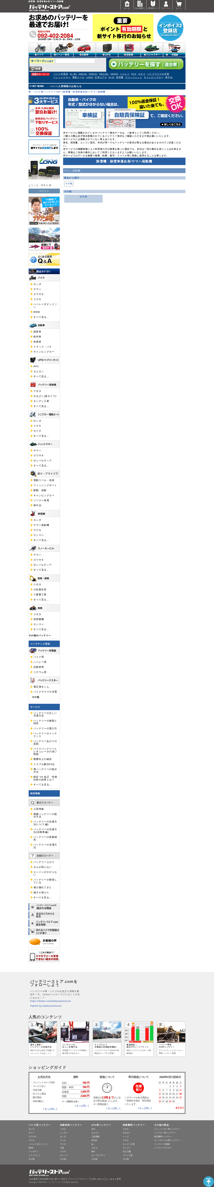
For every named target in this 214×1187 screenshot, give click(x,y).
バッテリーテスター (163, 1148)
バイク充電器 (60, 74)
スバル (63, 1140)
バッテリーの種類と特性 (45, 722)
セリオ (37, 431)
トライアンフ (34, 1155)
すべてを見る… (42, 784)
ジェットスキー (62, 77)
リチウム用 (40, 672)
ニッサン (64, 1133)
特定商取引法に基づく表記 (53, 1179)
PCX (133, 74)
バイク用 (38, 657)
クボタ (37, 391)
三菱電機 (95, 1136)
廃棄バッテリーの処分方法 (45, 815)
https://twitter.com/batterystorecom (50, 1001)
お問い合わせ (97, 1179)
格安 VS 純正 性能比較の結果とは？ (45, 778)
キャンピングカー (154, 77)
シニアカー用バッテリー (165, 1133)
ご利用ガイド (153, 4)
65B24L (93, 74)
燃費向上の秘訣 (42, 759)
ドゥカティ (33, 1151)
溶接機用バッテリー (134, 1125)
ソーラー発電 (41, 500)
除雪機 (119, 77)
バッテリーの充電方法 (45, 846)
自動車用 (38, 667)
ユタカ (94, 1148)
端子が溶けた (41, 892)
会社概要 (33, 1179)
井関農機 (38, 619)
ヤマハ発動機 (98, 92)
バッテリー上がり (43, 862)
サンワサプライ (98, 1155)
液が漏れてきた (42, 887)
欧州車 (37, 336)
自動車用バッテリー (71, 1125)
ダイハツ (64, 1155)
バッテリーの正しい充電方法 (45, 714)
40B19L (82, 74)
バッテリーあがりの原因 (45, 742)
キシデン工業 (41, 401)
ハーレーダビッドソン (45, 305)
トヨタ (63, 1129)
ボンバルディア (42, 460)
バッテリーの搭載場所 (45, 838)
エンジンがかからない (45, 873)
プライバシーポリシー (78, 1179)
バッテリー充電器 (162, 1144)
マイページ (166, 4)
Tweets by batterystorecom (46, 1006)
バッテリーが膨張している (45, 881)
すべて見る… (41, 317)
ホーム (127, 4)
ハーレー (125, 74)
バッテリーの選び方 (45, 728)
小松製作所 (40, 589)
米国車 (37, 341)
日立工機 (127, 1151)
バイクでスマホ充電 (158, 74)
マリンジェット (133, 77)
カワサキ (38, 294)
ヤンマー (38, 535)
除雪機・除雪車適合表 (75, 92)
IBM (93, 1151)
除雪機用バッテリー (163, 1136)
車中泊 (169, 77)
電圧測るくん (41, 686)
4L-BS (73, 74)
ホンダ (37, 284)
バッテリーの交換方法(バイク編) (45, 822)
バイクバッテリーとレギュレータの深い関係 (45, 751)
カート (179, 4)
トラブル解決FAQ (44, 764)
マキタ (126, 1140)
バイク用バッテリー (40, 1125)
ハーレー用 (40, 662)
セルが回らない (42, 867)
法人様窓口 (140, 4)
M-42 (111, 77)
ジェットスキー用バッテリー (167, 1129)
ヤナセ (37, 530)
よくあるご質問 (113, 1179)
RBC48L (104, 74)
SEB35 (114, 74)
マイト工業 (128, 1155)
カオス (141, 74)
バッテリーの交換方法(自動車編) (45, 830)
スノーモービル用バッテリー (167, 1140)
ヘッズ (126, 1136)
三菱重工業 (40, 594)
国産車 (37, 331)
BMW (36, 312)
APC (36, 366)
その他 (69, 183)
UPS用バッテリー (101, 1125)
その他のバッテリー (40, 635)
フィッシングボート (45, 485)
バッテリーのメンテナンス (45, 734)
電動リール (78, 77)
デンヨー (127, 1148)
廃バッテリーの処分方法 (45, 770)
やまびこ (127, 1133)
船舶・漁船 (40, 490)
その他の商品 (161, 1125)
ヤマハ (37, 289)
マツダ (63, 1144)
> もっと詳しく (50, 1109)
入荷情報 (38, 809)
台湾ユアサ (101, 77)
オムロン (38, 371)
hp (92, 1144)
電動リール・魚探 (43, 480)
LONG (89, 77)
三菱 (62, 1148)
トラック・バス (42, 346)
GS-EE (94, 1140)
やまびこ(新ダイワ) (45, 396)
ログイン (44, 191)
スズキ (37, 299)
